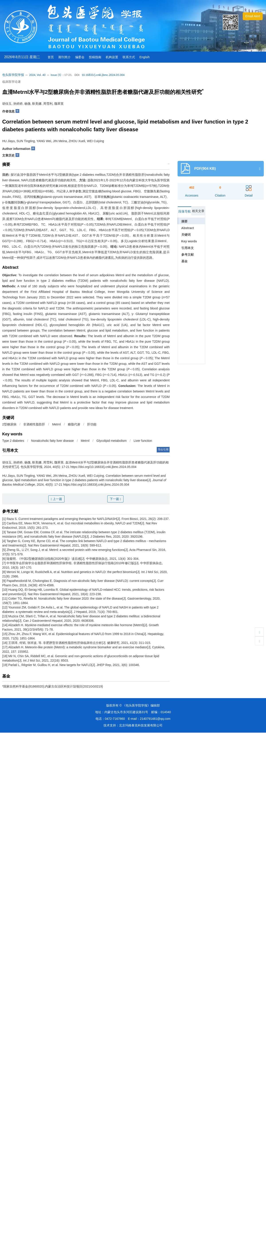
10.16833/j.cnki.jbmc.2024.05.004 (103, 75)
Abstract (187, 228)
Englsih (144, 57)
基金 (184, 261)
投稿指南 (95, 57)
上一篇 (56, 499)
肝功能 (91, 424)
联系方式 (129, 57)
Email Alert (252, 16)
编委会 (79, 57)
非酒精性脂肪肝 (34, 424)
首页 (51, 57)
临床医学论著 (11, 81)
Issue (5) (56, 75)
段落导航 (184, 211)
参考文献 (187, 254)
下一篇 (115, 499)
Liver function (143, 440)
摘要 (184, 221)
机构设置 (112, 57)
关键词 (186, 234)
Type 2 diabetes (13, 440)
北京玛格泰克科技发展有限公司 (140, 725)
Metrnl (56, 424)
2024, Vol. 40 (37, 75)
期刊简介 (64, 57)
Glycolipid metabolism (111, 440)
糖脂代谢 (74, 424)
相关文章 (198, 211)
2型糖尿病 (9, 424)
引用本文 (187, 248)
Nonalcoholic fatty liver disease (52, 440)
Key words (189, 241)
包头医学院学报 (13, 75)
